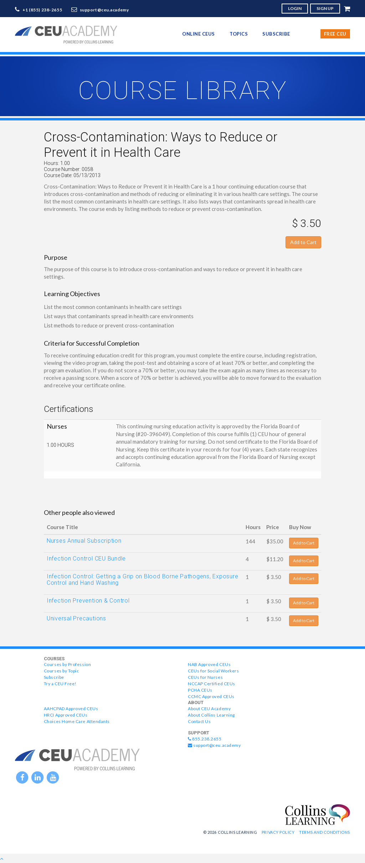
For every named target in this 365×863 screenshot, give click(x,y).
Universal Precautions (76, 618)
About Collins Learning (211, 715)
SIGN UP (325, 8)
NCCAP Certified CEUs (211, 683)
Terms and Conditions (324, 832)
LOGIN (295, 8)
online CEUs (198, 34)
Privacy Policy (278, 832)
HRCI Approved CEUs (66, 715)
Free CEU (335, 34)
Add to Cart (303, 242)
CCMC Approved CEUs (211, 696)
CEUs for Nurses (205, 677)
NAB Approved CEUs (209, 664)
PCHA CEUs (200, 690)
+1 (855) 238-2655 (42, 9)
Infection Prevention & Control (88, 600)
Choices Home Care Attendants (77, 721)
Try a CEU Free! (60, 683)
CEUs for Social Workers (213, 670)
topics (239, 34)
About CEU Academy (209, 708)
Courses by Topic (61, 670)
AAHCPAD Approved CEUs (71, 708)
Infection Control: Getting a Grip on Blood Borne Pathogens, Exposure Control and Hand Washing (142, 579)
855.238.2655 (205, 738)
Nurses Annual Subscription (84, 540)
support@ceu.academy (104, 9)
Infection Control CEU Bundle (86, 558)
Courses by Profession (67, 664)
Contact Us (199, 721)
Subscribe (276, 34)
